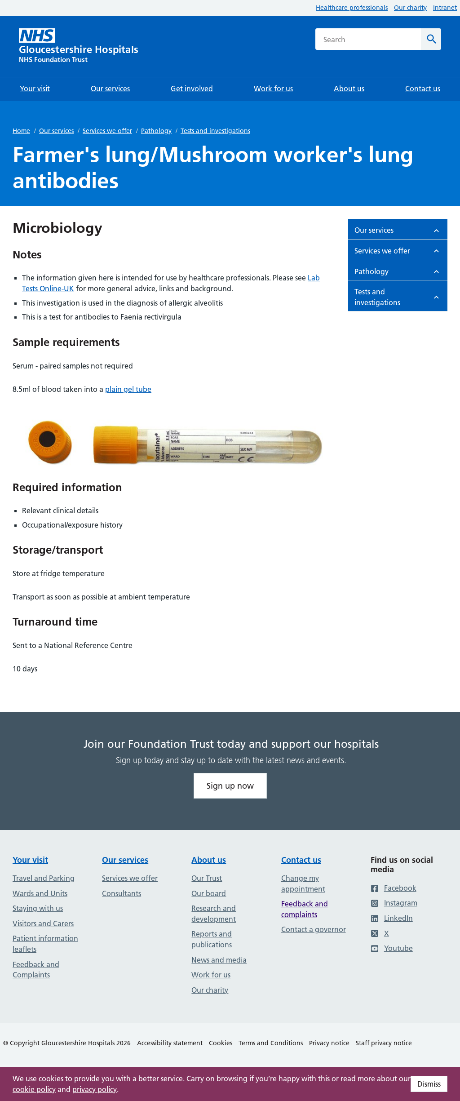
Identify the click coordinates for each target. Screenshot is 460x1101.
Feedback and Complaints (36, 970)
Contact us (301, 860)
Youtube (392, 948)
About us (208, 860)
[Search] (431, 39)
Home (21, 131)
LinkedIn (392, 918)
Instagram (394, 902)
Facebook (393, 887)
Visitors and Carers (43, 923)
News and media (219, 959)
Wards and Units (40, 893)
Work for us (210, 974)
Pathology (156, 131)
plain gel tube (128, 389)
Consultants (121, 893)
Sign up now (230, 786)
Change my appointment (303, 883)
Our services (56, 131)
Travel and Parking (44, 878)
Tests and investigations (215, 131)
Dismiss (429, 1083)
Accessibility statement (170, 1043)
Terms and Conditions (271, 1043)
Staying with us (38, 908)
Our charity (410, 8)
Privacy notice (329, 1043)
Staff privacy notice (384, 1043)
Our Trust (206, 878)
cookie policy (34, 1089)
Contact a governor (313, 929)
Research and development (213, 913)
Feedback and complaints (304, 909)
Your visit (30, 860)
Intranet (445, 8)
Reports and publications (211, 939)
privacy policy (94, 1089)
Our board (208, 893)
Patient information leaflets (45, 944)
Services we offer (107, 131)
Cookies (220, 1043)
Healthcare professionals (352, 8)
